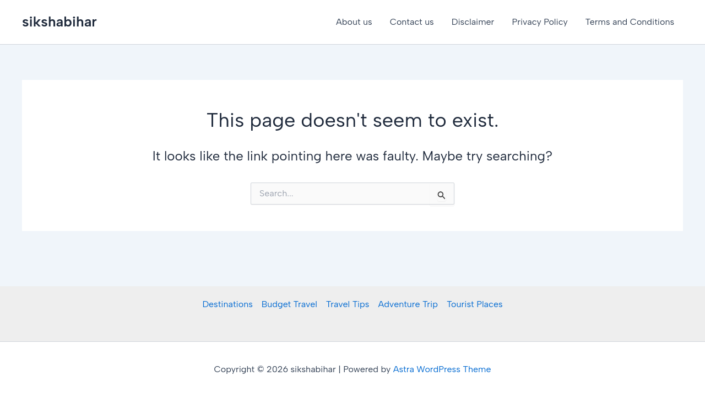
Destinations (227, 304)
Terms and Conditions (629, 22)
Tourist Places (475, 304)
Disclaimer (473, 22)
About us (354, 22)
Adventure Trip (407, 304)
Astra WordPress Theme (442, 369)
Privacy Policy (539, 22)
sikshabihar (59, 21)
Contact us (412, 22)
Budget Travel (289, 304)
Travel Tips (348, 304)
